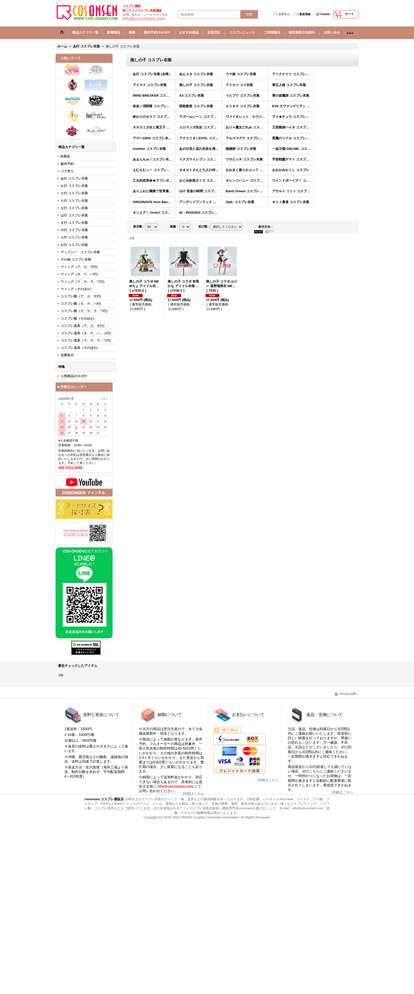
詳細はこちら (193, 793)
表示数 (138, 226)
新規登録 (304, 14)
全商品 (65, 156)
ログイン (284, 14)
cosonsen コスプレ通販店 (104, 799)
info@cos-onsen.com (175, 786)
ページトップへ (348, 694)
